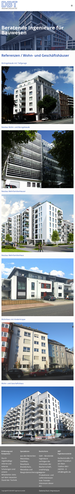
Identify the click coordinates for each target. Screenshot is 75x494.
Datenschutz (44, 490)
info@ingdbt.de (64, 472)
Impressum (55, 490)
